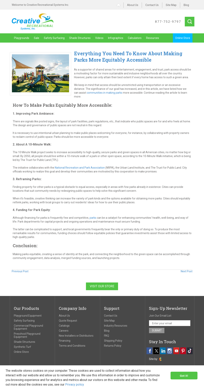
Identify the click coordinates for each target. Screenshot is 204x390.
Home (120, 5)
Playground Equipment (28, 315)
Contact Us (152, 5)
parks (93, 217)
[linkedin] (163, 350)
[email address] (169, 323)
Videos (99, 38)
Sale (36, 38)
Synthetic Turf (22, 346)
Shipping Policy (113, 340)
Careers (63, 330)
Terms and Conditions (72, 345)
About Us (132, 5)
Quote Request (68, 320)
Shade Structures (80, 38)
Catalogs (64, 325)
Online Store (182, 38)
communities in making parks (104, 92)
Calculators (135, 38)
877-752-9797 (168, 22)
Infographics (115, 38)
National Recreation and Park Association (80, 167)
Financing (64, 340)
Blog (186, 5)
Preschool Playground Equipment (27, 335)
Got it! (184, 375)
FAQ (106, 335)
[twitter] (156, 350)
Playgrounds (21, 38)
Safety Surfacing (54, 38)
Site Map (171, 5)
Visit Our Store (102, 286)
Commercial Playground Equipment (28, 327)
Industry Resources (115, 325)
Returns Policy (112, 345)
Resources (152, 38)
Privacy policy (74, 384)
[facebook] (149, 350)
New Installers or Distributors (76, 335)
